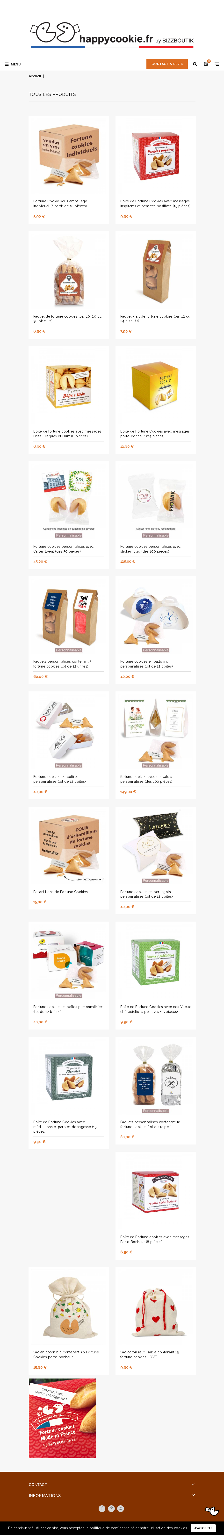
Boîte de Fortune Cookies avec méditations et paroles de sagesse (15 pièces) (65, 1127)
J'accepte (203, 1528)
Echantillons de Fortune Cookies (60, 892)
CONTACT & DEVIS (167, 64)
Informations (45, 1495)
